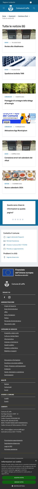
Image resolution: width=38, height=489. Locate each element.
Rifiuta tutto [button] (19, 482)
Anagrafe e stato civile (11, 333)
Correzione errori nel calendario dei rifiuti (18, 159)
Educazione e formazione (12, 360)
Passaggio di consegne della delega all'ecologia (19, 102)
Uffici (6, 312)
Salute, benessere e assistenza (14, 372)
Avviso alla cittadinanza (14, 46)
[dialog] (19, 474)
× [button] (36, 460)
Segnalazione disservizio (12, 443)
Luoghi (6, 398)
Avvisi (6, 42)
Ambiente (7, 369)
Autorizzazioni (8, 375)
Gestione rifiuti (23, 16)
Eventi (6, 401)
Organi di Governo (10, 306)
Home (4, 16)
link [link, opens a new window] (8, 474)
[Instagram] (9, 297)
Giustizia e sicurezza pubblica (13, 363)
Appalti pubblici (9, 345)
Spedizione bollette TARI (14, 73)
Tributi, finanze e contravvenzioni (15, 366)
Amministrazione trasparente (13, 458)
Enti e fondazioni (9, 315)
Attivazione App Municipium (16, 130)
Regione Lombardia (9, 2)
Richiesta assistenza (10, 449)
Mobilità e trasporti (10, 351)
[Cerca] (34, 8)
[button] (19, 486)
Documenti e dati (9, 324)
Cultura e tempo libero (11, 336)
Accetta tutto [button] (19, 477)
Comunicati (8, 97)
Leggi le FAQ (8, 446)
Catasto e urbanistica (11, 348)
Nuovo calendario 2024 (14, 187)
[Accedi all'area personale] (31, 2)
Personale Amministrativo (12, 321)
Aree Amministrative (11, 309)
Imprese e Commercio (11, 342)
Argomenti (12, 16)
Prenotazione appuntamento (13, 440)
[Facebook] (4, 297)
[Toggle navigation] (4, 8)
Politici (6, 318)
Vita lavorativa (9, 339)
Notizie (7, 184)
